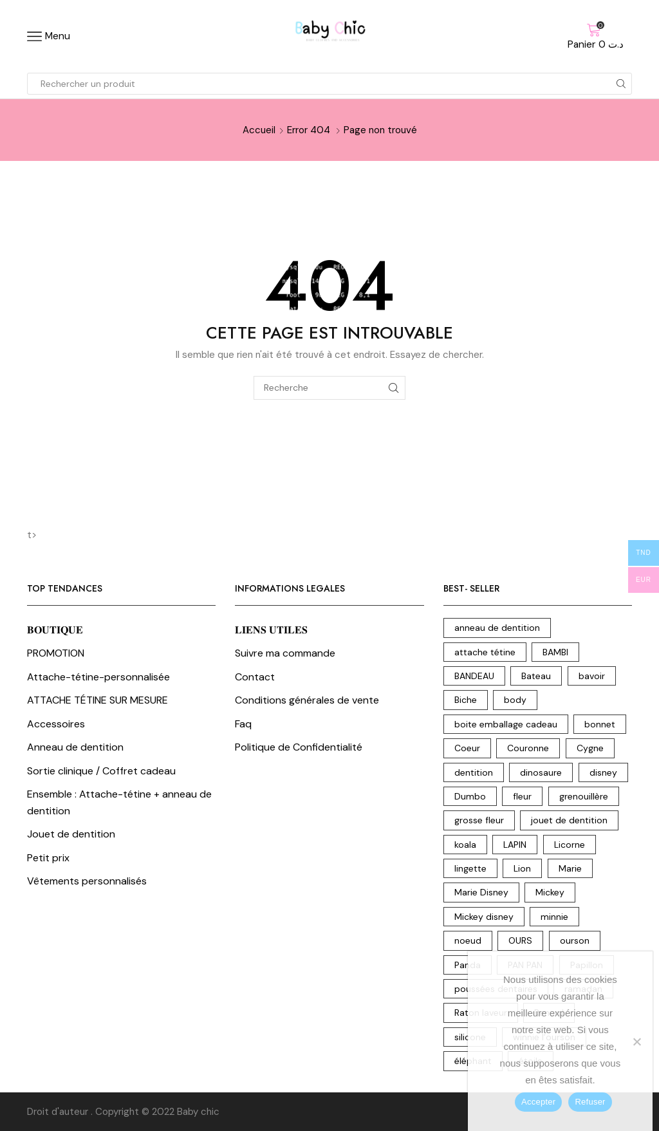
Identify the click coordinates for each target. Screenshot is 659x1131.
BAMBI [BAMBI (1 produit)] (555, 652)
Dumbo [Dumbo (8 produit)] (470, 796)
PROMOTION (55, 653)
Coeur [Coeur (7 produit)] (467, 748)
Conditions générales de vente (307, 700)
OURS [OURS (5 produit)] (520, 940)
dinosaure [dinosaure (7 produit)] (541, 772)
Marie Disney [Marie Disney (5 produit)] (481, 892)
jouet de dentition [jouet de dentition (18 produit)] (569, 820)
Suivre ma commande (285, 653)
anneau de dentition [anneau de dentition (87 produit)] (497, 627)
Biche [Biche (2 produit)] (465, 700)
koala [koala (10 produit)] (465, 844)
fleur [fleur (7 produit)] (522, 796)
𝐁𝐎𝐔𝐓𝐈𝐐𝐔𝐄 (55, 630)
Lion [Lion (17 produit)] (522, 868)
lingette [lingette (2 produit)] (470, 868)
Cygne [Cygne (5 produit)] (590, 748)
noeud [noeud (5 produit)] (467, 940)
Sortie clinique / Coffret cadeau (101, 771)
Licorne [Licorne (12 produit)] (569, 844)
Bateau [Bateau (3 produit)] (536, 676)
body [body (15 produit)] (515, 700)
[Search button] (621, 83)
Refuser (590, 1102)
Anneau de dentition (75, 747)
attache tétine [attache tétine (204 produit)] (484, 652)
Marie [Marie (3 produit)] (570, 868)
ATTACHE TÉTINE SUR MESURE (97, 700)
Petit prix (48, 858)
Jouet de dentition (71, 834)
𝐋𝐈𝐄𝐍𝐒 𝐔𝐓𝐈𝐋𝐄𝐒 (271, 630)
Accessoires (56, 724)
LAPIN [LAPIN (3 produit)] (514, 844)
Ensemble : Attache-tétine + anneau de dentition (119, 802)
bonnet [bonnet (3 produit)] (599, 724)
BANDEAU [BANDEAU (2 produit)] (474, 676)
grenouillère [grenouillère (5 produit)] (583, 796)
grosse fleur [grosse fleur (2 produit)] (479, 820)
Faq (243, 724)
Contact (255, 677)
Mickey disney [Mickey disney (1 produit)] (484, 916)
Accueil (259, 130)
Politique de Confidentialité (298, 747)
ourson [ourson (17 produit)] (574, 940)
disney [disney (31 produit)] (603, 772)
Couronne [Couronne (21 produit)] (528, 748)
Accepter (538, 1102)
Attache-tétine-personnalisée (98, 677)
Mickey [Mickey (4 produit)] (549, 892)
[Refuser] (636, 1041)
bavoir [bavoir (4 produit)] (592, 676)
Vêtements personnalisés (87, 881)
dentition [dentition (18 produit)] (473, 772)
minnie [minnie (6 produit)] (554, 916)
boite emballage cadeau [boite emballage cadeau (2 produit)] (505, 724)
